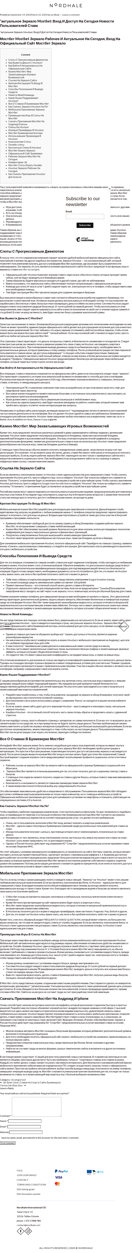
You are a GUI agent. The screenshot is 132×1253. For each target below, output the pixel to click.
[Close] (109, 189)
